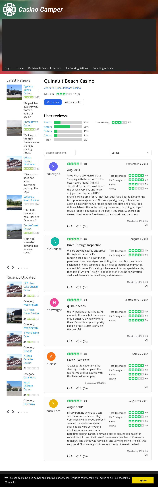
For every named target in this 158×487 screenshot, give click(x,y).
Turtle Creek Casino (30, 227)
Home (20, 68)
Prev (8, 267)
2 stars (48, 135)
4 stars (48, 126)
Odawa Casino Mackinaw (29, 161)
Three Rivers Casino (30, 123)
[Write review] (53, 102)
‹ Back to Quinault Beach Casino (62, 88)
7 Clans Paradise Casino (28, 359)
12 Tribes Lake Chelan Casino (30, 287)
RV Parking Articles (77, 68)
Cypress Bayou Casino (28, 90)
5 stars (48, 122)
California (29, 404)
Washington (30, 304)
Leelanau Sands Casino (31, 198)
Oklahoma (29, 377)
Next (12, 267)
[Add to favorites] (73, 102)
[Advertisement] (79, 42)
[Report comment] (146, 225)
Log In (8, 68)
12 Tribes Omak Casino (31, 311)
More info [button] (10, 482)
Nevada (27, 351)
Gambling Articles (103, 68)
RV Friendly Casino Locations (44, 68)
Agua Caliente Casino (28, 386)
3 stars (48, 131)
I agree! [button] (143, 480)
